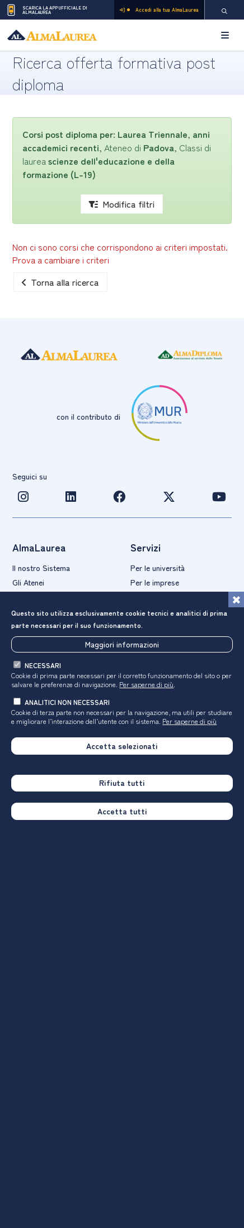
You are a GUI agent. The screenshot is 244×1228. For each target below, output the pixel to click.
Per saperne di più (146, 684)
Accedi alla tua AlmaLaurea (159, 9)
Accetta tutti (122, 811)
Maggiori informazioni (122, 644)
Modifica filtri (121, 203)
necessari (43, 665)
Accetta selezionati (122, 745)
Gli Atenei (28, 582)
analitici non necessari (67, 702)
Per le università (157, 567)
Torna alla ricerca (60, 282)
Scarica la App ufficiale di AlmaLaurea (46, 10)
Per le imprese (154, 582)
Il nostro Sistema (41, 567)
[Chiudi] (236, 600)
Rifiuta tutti (122, 783)
